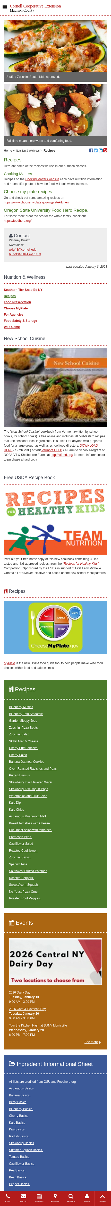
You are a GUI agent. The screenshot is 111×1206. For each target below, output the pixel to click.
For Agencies (13, 314)
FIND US (55, 1198)
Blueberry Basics (21, 1109)
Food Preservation (17, 302)
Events (21, 923)
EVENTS (39, 1198)
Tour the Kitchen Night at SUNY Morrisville (38, 1025)
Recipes (10, 296)
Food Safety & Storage (20, 321)
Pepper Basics (19, 1184)
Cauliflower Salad (21, 844)
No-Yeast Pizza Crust (24, 891)
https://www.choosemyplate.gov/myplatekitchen (36, 202)
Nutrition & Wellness (28, 150)
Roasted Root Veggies (25, 898)
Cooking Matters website (42, 179)
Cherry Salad (18, 755)
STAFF (86, 1198)
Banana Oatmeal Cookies (26, 762)
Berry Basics (17, 1102)
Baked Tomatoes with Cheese (30, 823)
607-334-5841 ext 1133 (25, 254)
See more (91, 1042)
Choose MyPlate (16, 308)
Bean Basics (18, 1177)
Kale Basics (17, 1123)
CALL (7, 1198)
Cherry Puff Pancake (23, 748)
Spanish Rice (18, 864)
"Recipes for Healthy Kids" (81, 563)
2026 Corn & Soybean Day (27, 1009)
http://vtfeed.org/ (62, 455)
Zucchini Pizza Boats (24, 727)
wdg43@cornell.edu (22, 249)
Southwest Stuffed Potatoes (28, 871)
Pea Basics (17, 1170)
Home (8, 150)
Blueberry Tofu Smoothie (26, 714)
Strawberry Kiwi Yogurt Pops (28, 789)
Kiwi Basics (17, 1129)
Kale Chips (16, 809)
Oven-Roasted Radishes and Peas (33, 768)
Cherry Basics (18, 1116)
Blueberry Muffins (21, 707)
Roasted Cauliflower (23, 850)
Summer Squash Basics (26, 1150)
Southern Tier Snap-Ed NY (23, 290)
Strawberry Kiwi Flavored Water (30, 782)
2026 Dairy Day (19, 992)
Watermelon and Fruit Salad (28, 796)
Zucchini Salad (19, 734)
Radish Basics (19, 1136)
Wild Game (12, 327)
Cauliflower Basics (22, 1164)
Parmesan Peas (20, 837)
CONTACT (23, 1198)
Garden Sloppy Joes (23, 721)
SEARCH (71, 1198)
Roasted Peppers (21, 878)
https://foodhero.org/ (17, 221)
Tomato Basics (19, 1157)
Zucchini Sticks (20, 857)
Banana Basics (19, 1095)
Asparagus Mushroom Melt (27, 816)
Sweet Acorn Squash (24, 885)
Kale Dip (15, 803)
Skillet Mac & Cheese (23, 741)
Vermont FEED (51, 450)
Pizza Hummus (19, 775)
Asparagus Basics (21, 1088)
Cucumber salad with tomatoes (30, 830)
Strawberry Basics (21, 1143)
